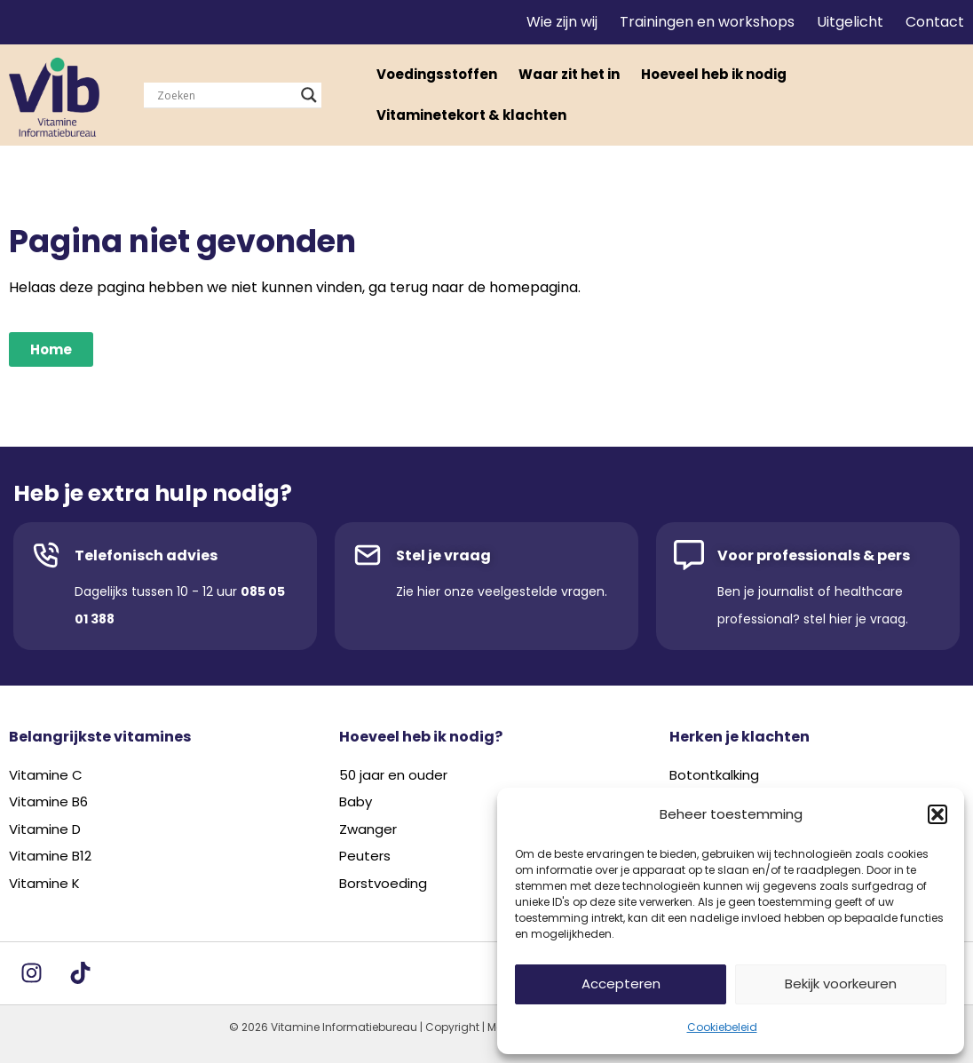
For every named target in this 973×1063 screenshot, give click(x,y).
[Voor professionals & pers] (689, 555)
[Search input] (224, 95)
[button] (937, 814)
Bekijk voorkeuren (841, 983)
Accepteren (621, 983)
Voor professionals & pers (813, 555)
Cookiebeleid (722, 1027)
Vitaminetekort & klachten (471, 115)
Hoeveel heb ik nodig (714, 74)
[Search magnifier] (309, 95)
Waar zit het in (569, 74)
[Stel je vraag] (367, 555)
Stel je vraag (443, 555)
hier (428, 591)
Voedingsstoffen (436, 74)
